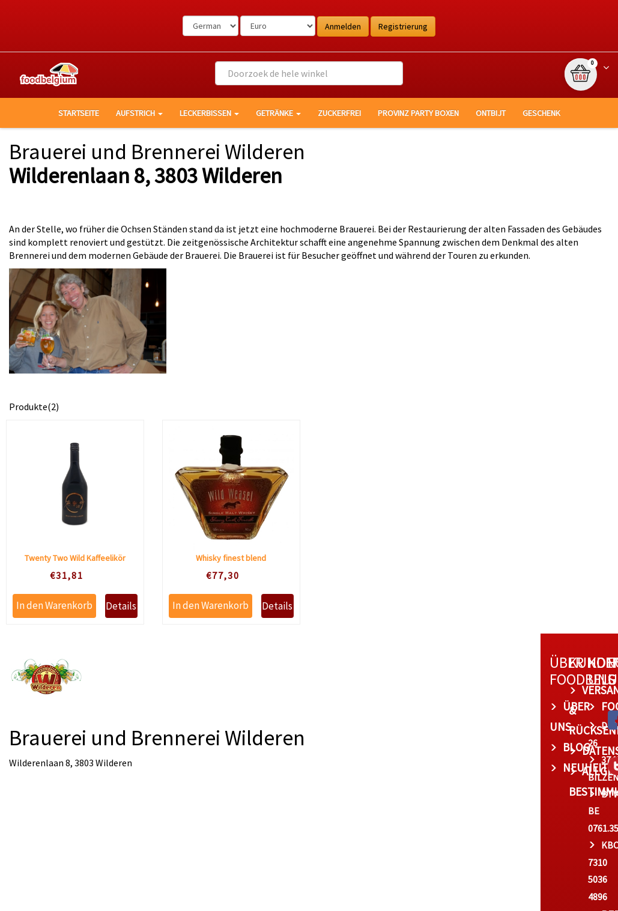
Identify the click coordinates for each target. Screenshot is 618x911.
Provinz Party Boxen (418, 112)
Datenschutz (333, 730)
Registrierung (403, 26)
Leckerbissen (209, 112)
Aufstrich (139, 112)
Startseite (78, 112)
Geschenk (541, 112)
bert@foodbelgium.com (478, 846)
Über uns (206, 706)
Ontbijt (491, 112)
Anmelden (343, 26)
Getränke (278, 112)
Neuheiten (210, 747)
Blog (195, 726)
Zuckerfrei (339, 112)
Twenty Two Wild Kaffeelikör (75, 557)
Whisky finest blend (231, 557)
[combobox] (309, 73)
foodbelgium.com (460, 706)
